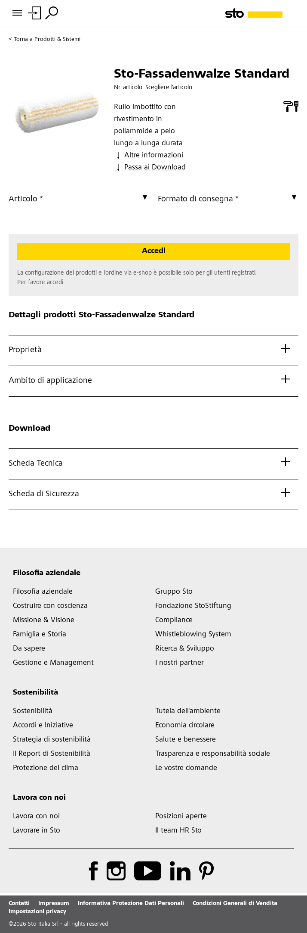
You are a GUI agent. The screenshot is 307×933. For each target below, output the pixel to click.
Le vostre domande (186, 768)
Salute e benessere (185, 740)
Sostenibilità (35, 693)
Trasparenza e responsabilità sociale (212, 754)
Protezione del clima (45, 768)
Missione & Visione (43, 620)
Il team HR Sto (178, 831)
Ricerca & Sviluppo (184, 649)
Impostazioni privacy (37, 912)
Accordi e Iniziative (43, 725)
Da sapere (29, 649)
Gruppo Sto (174, 592)
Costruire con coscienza (50, 606)
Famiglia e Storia (39, 635)
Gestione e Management (53, 663)
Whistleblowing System (193, 635)
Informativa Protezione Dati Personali (131, 904)
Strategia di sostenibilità (52, 740)
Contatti (19, 904)
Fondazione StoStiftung (193, 606)
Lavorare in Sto (36, 831)
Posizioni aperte (181, 816)
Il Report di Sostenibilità (51, 754)
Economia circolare (185, 725)
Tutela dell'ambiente (188, 711)
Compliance (174, 620)
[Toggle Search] (51, 13)
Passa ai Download (150, 167)
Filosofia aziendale (46, 573)
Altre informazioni (148, 155)
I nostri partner (179, 663)
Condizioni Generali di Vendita (235, 904)
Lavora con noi (39, 798)
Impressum (53, 904)
